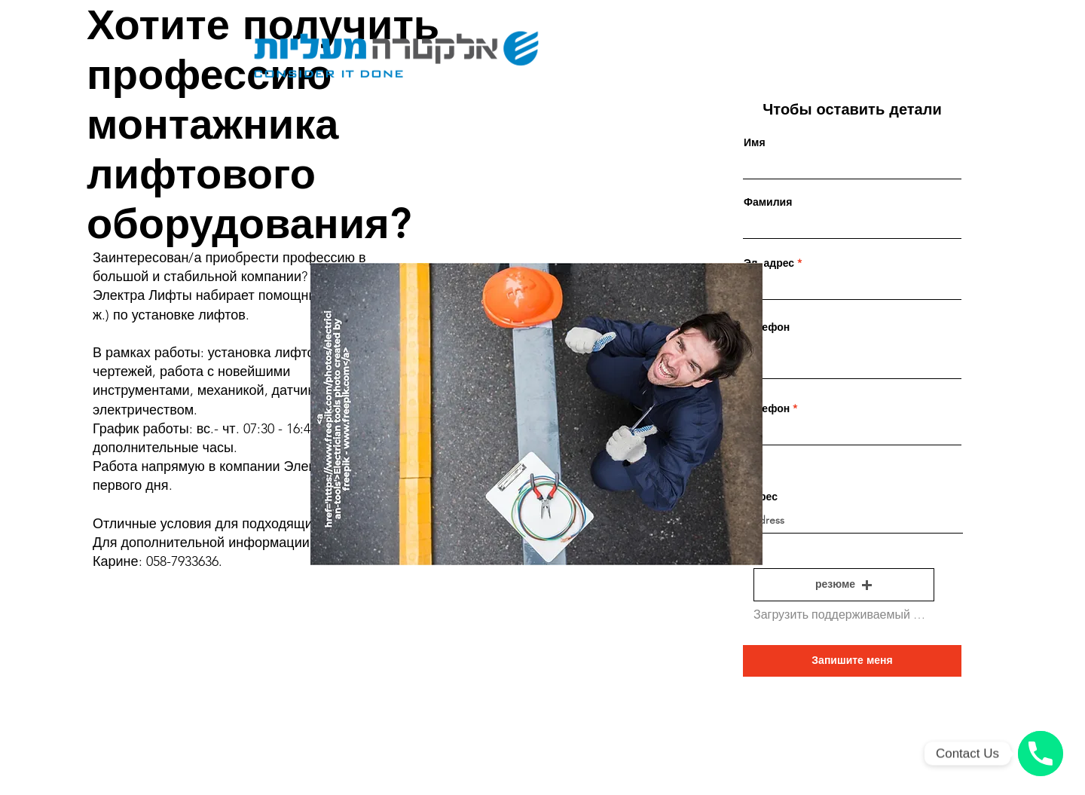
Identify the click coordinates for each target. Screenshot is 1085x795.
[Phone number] (1040, 753)
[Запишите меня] (852, 661)
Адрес (761, 496)
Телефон (767, 327)
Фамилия (768, 202)
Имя (755, 142)
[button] (843, 584)
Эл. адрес (769, 263)
